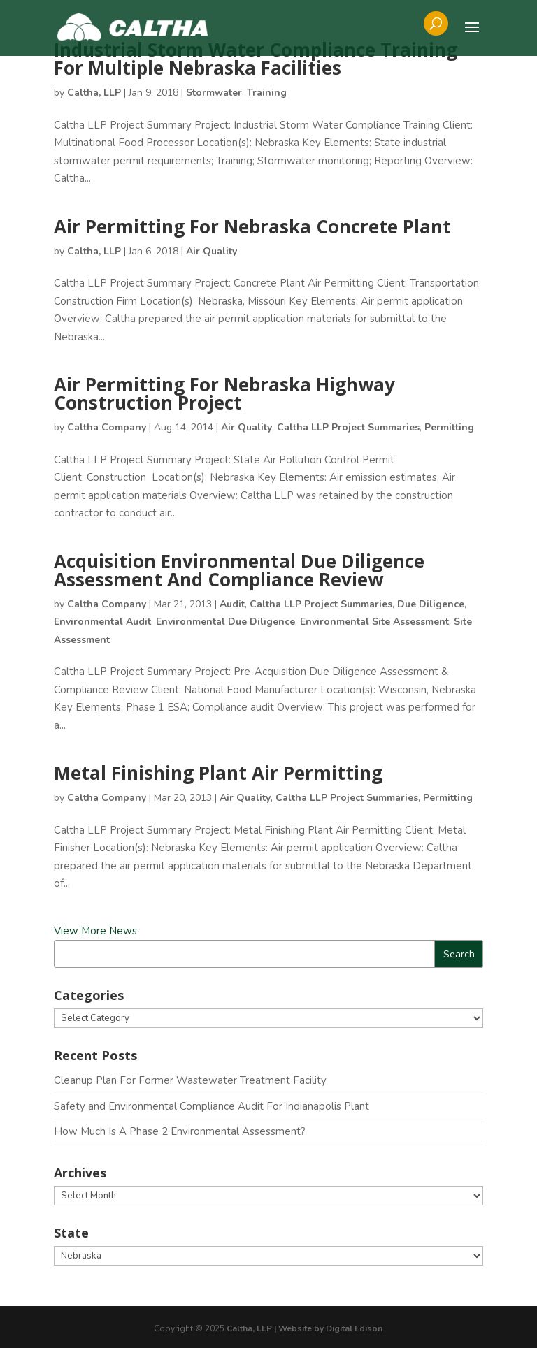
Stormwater (214, 92)
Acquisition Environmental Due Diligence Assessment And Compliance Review (239, 570)
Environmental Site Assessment (374, 621)
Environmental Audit (102, 621)
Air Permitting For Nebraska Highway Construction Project (224, 393)
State (71, 1232)
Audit (232, 604)
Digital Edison (354, 1328)
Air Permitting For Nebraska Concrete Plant (252, 226)
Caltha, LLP (94, 92)
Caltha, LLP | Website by (276, 1328)
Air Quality (211, 251)
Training (267, 92)
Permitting (449, 427)
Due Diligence (430, 604)
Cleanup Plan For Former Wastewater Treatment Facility (190, 1080)
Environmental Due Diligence (225, 621)
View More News (95, 931)
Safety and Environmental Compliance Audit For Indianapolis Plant (211, 1106)
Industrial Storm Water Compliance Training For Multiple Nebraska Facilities (255, 58)
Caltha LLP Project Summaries (348, 427)
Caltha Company (106, 427)
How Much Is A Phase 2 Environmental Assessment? (180, 1131)
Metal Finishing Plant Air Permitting (218, 772)
